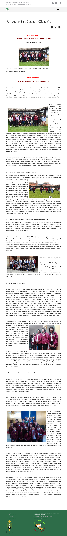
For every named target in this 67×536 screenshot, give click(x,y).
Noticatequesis (12, 518)
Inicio (10, 513)
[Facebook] (53, 3)
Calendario (11, 516)
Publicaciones (12, 514)
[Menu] (58, 9)
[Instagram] (60, 3)
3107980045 (10, 2)
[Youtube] (56, 3)
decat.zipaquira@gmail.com (22, 2)
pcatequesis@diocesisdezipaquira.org (43, 516)
